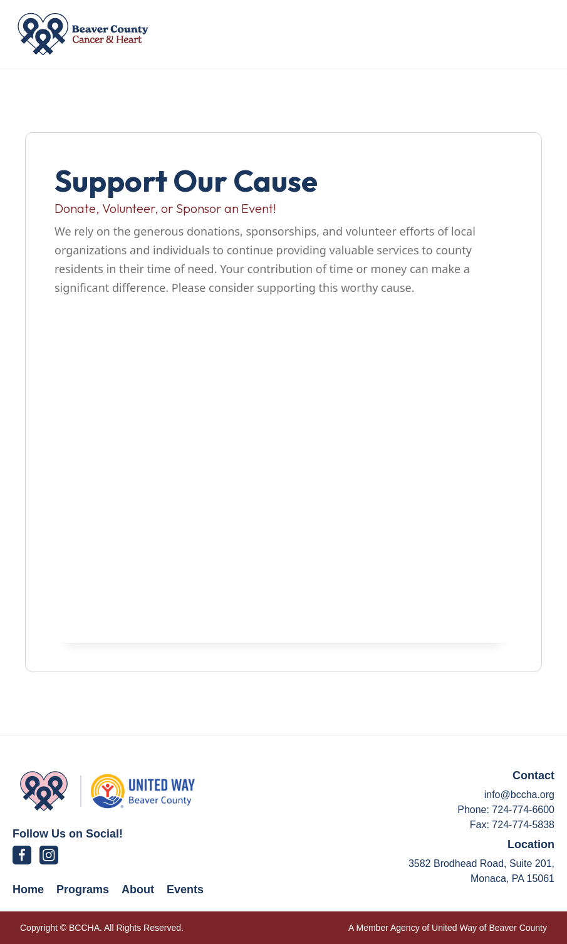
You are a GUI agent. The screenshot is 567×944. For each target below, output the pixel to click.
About (138, 889)
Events (185, 889)
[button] (525, 34)
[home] (83, 34)
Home (28, 889)
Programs (82, 889)
